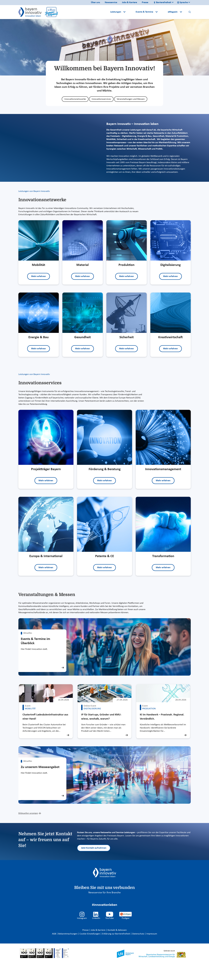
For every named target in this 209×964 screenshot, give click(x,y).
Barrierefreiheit (162, 2)
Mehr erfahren (38, 276)
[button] (131, 12)
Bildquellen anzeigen (28, 813)
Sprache (182, 2)
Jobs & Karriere (129, 2)
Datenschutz (138, 934)
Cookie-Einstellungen (90, 934)
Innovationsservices (101, 99)
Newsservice (111, 2)
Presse (145, 2)
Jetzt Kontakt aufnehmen (93, 848)
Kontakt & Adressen (117, 930)
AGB (54, 934)
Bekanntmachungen (68, 934)
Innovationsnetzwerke (75, 99)
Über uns (95, 2)
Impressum (151, 934)
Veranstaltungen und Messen (131, 99)
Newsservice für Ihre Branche (104, 892)
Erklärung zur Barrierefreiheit (116, 934)
